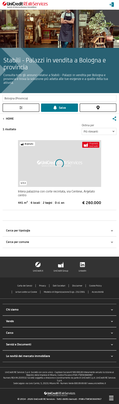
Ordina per (88, 125)
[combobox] (99, 131)
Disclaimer (77, 285)
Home (10, 118)
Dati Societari (59, 285)
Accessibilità (98, 292)
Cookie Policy (95, 285)
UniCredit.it (38, 270)
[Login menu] (111, 5)
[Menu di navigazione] (111, 398)
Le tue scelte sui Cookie (26, 292)
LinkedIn (82, 270)
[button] (114, 118)
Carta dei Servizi (24, 285)
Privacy (42, 285)
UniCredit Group (61, 270)
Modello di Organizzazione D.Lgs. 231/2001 (64, 292)
